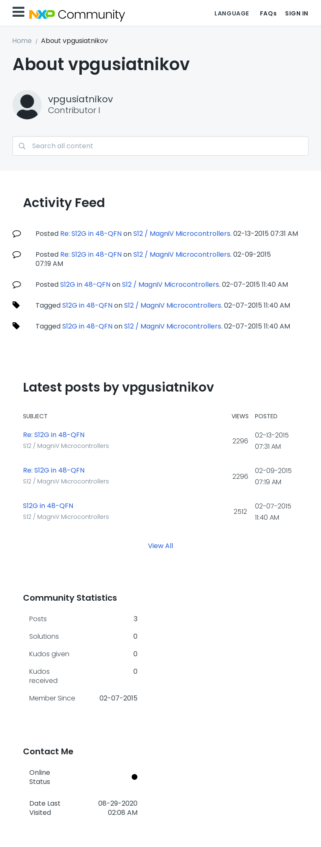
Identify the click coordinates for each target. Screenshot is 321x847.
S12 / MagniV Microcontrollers (181, 233)
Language (231, 13)
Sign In (296, 13)
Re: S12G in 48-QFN (91, 233)
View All (160, 546)
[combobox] (160, 146)
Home (22, 41)
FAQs (268, 13)
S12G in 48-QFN (85, 284)
